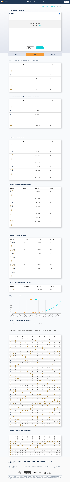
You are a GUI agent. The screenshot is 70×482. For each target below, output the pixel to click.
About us (34, 466)
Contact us (39, 466)
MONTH (16, 54)
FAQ (9, 466)
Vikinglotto (53, 6)
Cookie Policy (11, 467)
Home (43, 6)
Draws (47, 461)
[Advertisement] (35, 36)
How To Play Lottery (16, 466)
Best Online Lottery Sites (30, 1)
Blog (52, 461)
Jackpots (51, 1)
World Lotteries (43, 1)
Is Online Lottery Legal (26, 466)
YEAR (35, 54)
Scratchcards (11, 462)
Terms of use (46, 466)
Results (47, 6)
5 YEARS (53, 54)
